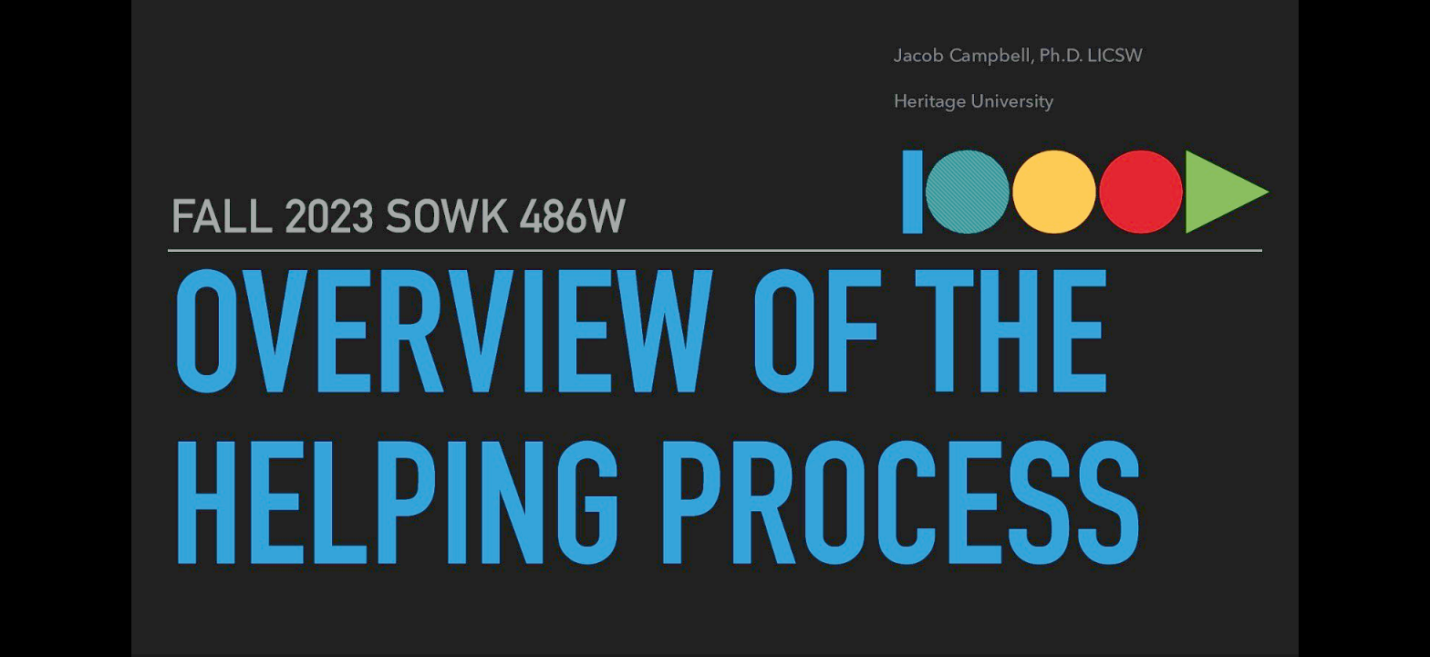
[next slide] (1398, 616)
